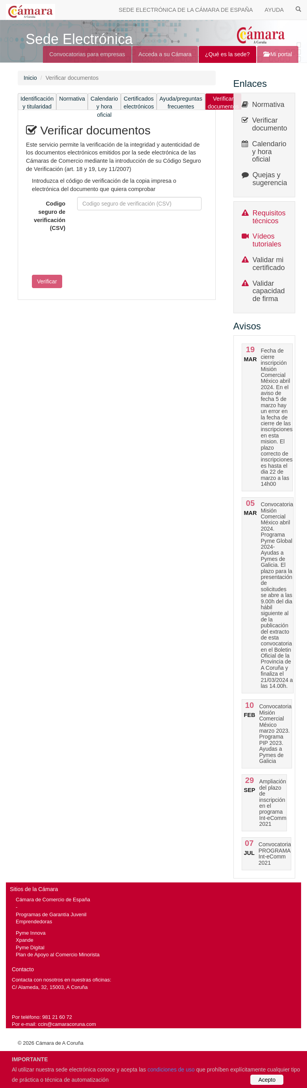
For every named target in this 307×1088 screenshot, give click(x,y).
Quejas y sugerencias (272, 179)
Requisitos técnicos (269, 217)
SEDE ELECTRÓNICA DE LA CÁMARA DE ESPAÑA (186, 10)
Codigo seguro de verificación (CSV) (49, 215)
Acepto (267, 1080)
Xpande (24, 940)
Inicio (30, 78)
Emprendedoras (34, 921)
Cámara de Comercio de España (53, 899)
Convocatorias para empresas (87, 54)
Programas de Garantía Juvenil (51, 914)
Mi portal (277, 54)
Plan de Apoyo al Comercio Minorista (58, 955)
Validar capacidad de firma (269, 291)
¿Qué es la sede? (227, 54)
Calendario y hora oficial (104, 103)
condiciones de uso (171, 1069)
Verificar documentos (223, 103)
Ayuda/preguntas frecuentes (180, 103)
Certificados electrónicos (139, 103)
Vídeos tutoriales (267, 240)
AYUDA (274, 10)
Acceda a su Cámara (165, 54)
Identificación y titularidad (37, 103)
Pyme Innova (31, 933)
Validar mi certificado (269, 264)
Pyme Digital (30, 947)
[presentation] (86, 253)
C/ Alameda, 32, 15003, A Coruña (50, 987)
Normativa (72, 99)
